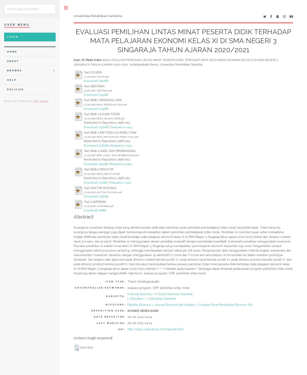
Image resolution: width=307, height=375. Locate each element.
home (12, 51)
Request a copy (122, 127)
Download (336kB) (96, 196)
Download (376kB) (96, 145)
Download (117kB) (96, 182)
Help (11, 80)
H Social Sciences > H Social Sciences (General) (160, 294)
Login (12, 37)
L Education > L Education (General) (152, 298)
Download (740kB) (96, 81)
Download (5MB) (95, 210)
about (13, 61)
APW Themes (40, 101)
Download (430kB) (96, 127)
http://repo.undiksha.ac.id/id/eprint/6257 (156, 329)
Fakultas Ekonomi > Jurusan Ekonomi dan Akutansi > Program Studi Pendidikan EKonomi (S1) (190, 304)
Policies (15, 89)
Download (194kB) (96, 164)
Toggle (66, 8)
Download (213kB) (96, 94)
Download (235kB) (96, 108)
